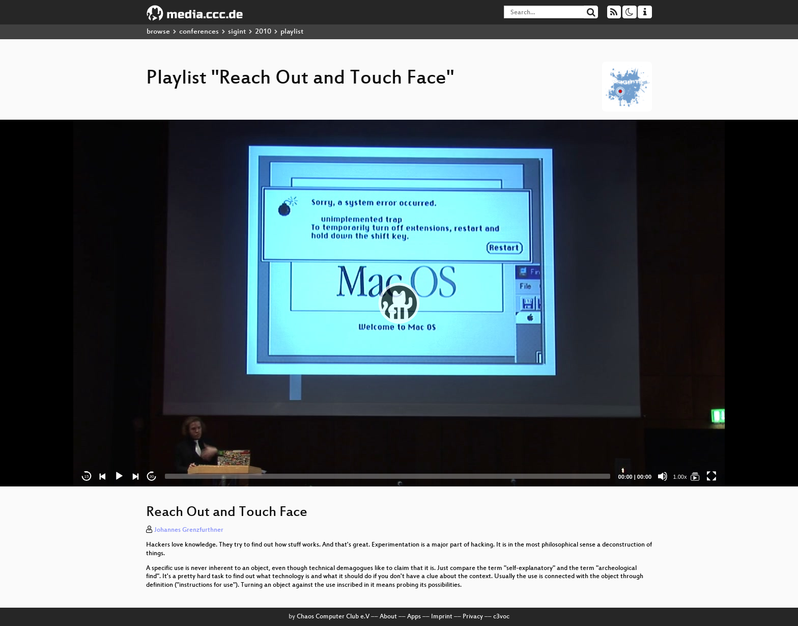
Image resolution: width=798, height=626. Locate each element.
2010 (263, 32)
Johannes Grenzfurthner (188, 530)
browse (158, 32)
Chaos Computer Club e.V (333, 616)
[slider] (387, 476)
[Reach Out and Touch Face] (695, 476)
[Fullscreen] (711, 476)
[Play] (119, 476)
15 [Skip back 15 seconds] (86, 476)
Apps (414, 616)
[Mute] (663, 476)
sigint (237, 32)
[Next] (135, 476)
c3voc (501, 616)
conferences (199, 32)
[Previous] (103, 476)
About (388, 616)
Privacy (473, 616)
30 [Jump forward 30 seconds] (152, 476)
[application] (399, 303)
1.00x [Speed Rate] (680, 477)
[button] (399, 303)
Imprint (441, 616)
